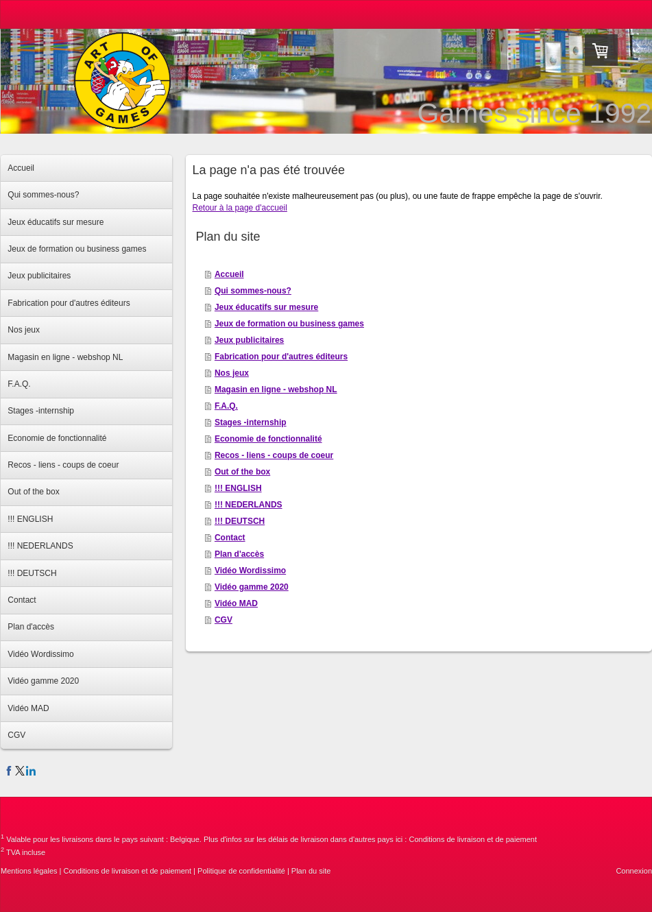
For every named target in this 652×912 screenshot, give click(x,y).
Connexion (634, 871)
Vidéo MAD (236, 603)
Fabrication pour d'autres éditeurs (281, 356)
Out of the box (242, 472)
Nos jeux (232, 373)
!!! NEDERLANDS (248, 504)
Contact (230, 537)
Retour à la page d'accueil (240, 208)
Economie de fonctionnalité (268, 439)
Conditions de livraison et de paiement (473, 839)
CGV (223, 620)
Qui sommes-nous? (253, 291)
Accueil (229, 274)
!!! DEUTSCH (240, 521)
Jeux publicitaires (249, 340)
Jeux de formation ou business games (289, 323)
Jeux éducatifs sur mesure (266, 307)
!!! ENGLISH (238, 488)
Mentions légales (29, 871)
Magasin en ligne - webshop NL (276, 389)
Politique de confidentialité (241, 871)
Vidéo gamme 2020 (252, 587)
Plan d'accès (239, 554)
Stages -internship (251, 422)
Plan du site (310, 871)
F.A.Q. (226, 406)
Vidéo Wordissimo (250, 570)
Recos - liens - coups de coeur (274, 455)
